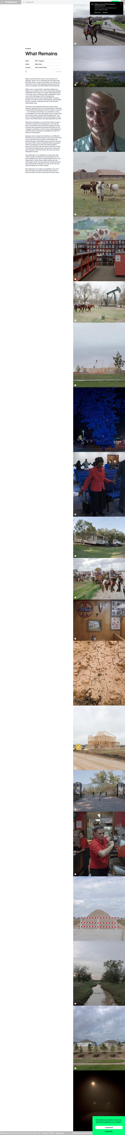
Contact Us (4, 57)
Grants (4, 31)
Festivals (7, 18)
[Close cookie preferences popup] (123, 1118)
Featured (7, 12)
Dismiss (105, 12)
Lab (3, 39)
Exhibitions (8, 16)
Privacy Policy (5, 59)
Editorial (5, 9)
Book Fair (6, 34)
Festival (5, 37)
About (4, 45)
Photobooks (8, 23)
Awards (6, 14)
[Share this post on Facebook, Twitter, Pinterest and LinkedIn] (26, 71)
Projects (6, 25)
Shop (3, 47)
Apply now (97, 12)
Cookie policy (109, 1131)
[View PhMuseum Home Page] (11, 2)
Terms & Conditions (6, 60)
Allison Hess (38, 64)
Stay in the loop (7, 54)
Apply (17, 31)
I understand (109, 1127)
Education (6, 28)
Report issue (59, 71)
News (5, 21)
